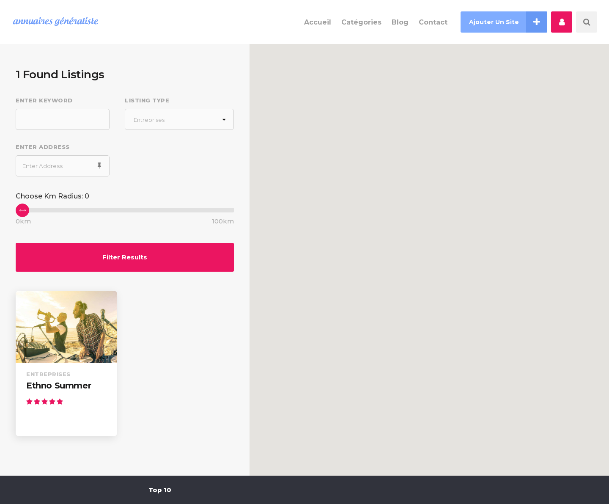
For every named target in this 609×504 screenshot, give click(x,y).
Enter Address (43, 146)
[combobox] (179, 119)
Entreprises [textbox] (149, 119)
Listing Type (147, 100)
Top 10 (159, 490)
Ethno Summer (58, 385)
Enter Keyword (44, 100)
